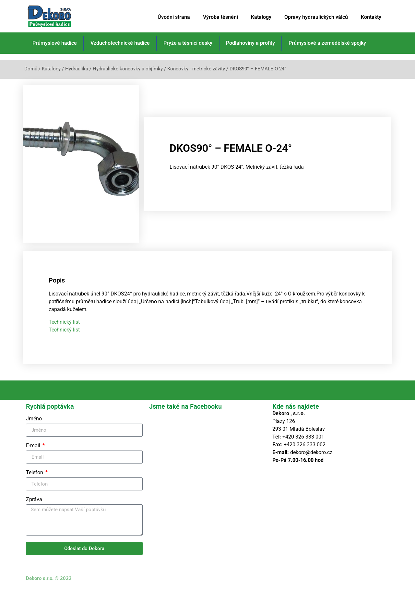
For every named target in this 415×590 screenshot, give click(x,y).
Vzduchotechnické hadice (120, 43)
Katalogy (261, 17)
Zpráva (34, 499)
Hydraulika (76, 69)
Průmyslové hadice (54, 43)
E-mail (34, 446)
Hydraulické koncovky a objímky (128, 69)
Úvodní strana (174, 17)
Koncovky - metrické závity (196, 69)
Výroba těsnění (220, 17)
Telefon (35, 473)
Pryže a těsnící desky (187, 43)
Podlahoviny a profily (250, 43)
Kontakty (371, 17)
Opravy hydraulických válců (316, 17)
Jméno (34, 419)
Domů (30, 69)
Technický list (64, 322)
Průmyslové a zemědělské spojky (327, 43)
